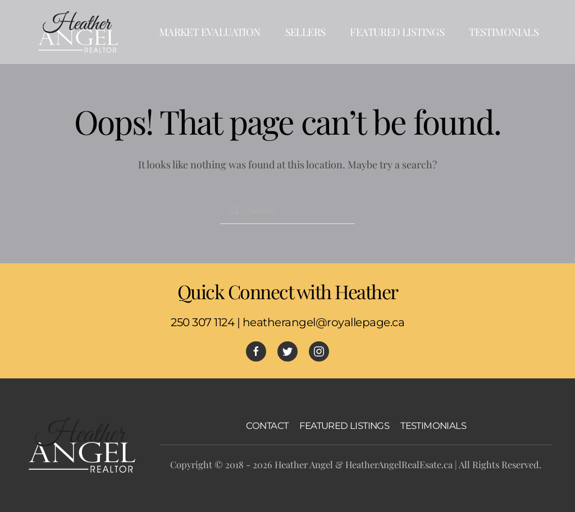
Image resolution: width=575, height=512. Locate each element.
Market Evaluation (210, 32)
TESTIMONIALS (433, 425)
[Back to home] (78, 32)
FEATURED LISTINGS (344, 425)
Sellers (305, 32)
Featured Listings (397, 32)
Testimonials (504, 32)
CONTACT (267, 425)
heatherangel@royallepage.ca (324, 322)
